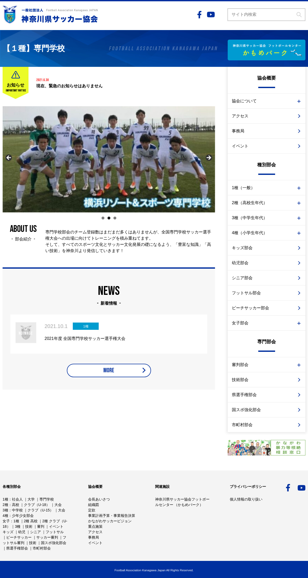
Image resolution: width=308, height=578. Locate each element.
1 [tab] (103, 218)
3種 (5, 510)
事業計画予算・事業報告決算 (111, 515)
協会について (244, 101)
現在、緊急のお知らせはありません (69, 86)
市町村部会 (242, 425)
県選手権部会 (244, 395)
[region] (109, 159)
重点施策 (95, 526)
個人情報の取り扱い (246, 499)
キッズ (8, 532)
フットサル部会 (246, 293)
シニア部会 (242, 278)
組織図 (93, 505)
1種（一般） (243, 187)
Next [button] (208, 158)
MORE (108, 373)
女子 (6, 521)
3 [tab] (114, 218)
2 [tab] (109, 218)
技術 (28, 526)
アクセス (240, 116)
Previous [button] (9, 158)
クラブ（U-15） (40, 510)
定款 (91, 510)
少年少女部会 (23, 515)
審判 (40, 526)
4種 (5, 515)
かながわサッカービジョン (110, 521)
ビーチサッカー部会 (250, 308)
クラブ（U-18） (37, 505)
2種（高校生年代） (249, 203)
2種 (5, 505)
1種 (5, 499)
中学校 (17, 510)
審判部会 (240, 364)
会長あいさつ (99, 499)
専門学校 (46, 499)
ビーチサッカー (19, 537)
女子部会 (240, 323)
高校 (15, 505)
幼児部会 (240, 263)
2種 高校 (31, 521)
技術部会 (240, 379)
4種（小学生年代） (249, 233)
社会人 (17, 499)
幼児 (21, 532)
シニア (35, 532)
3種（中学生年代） (249, 218)
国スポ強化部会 (246, 410)
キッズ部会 (242, 248)
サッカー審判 (47, 537)
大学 (31, 499)
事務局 (238, 131)
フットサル (55, 532)
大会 (58, 505)
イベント (240, 146)
